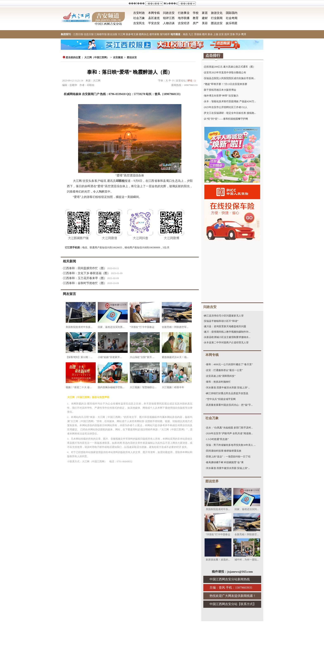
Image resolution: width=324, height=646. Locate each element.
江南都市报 (100, 34)
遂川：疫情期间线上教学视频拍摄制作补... (227, 331)
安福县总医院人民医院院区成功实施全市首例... (229, 78)
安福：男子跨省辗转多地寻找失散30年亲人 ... (231, 445)
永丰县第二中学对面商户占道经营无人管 (226, 342)
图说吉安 (217, 23)
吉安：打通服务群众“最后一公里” (224, 370)
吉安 (221, 34)
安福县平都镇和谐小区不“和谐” (221, 321)
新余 (210, 34)
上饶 (215, 34)
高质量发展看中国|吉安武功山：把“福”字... (229, 404)
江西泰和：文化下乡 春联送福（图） (86, 273)
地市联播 (183, 18)
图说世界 (212, 481)
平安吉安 (154, 23)
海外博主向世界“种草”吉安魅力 (221, 95)
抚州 (226, 34)
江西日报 (78, 34)
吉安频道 (118, 57)
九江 (190, 34)
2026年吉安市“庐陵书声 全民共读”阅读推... (229, 433)
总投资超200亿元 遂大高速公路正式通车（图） (229, 66)
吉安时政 (139, 12)
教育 (196, 18)
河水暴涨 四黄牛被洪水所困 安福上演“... (228, 387)
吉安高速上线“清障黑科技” (221, 376)
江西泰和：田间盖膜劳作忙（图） (85, 268)
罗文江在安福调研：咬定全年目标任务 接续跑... (230, 113)
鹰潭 (243, 34)
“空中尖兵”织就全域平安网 (221, 399)
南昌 (185, 34)
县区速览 (154, 18)
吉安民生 (139, 23)
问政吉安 (169, 12)
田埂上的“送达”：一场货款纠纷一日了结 (228, 456)
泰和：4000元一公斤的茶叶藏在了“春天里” (229, 364)
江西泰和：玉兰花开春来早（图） (85, 278)
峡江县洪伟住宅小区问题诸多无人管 (224, 315)
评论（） (192, 80)
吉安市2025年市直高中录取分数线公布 (225, 72)
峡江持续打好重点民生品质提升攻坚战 (227, 393)
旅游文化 (217, 12)
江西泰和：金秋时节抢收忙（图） (85, 283)
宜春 (232, 34)
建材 (205, 18)
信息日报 (89, 34)
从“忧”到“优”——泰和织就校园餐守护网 (226, 118)
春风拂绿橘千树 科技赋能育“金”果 (225, 462)
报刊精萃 (165, 34)
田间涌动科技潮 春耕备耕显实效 (223, 450)
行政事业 (183, 12)
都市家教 (154, 34)
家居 (205, 12)
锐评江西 (169, 18)
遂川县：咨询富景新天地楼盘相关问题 (225, 326)
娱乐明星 (231, 23)
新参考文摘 (132, 34)
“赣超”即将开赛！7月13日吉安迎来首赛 (225, 84)
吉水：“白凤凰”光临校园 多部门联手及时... (229, 427)
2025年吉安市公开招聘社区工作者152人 (225, 107)
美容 (205, 23)
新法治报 (112, 34)
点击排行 (212, 56)
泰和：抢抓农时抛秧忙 (218, 381)
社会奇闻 (231, 18)
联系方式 (247, 604)
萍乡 (238, 34)
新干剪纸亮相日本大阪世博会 (220, 89)
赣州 (204, 34)
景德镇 (197, 34)
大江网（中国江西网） (96, 57)
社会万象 (139, 18)
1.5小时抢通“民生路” (217, 439)
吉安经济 (183, 23)
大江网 (121, 34)
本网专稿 (154, 12)
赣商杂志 (144, 34)
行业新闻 (217, 18)
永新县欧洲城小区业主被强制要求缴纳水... (227, 337)
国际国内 (231, 12)
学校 (196, 12)
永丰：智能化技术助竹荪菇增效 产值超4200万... (230, 101)
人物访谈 (169, 23)
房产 (196, 23)
